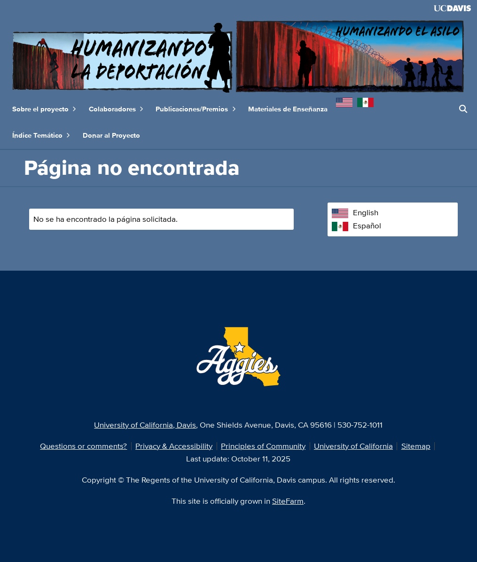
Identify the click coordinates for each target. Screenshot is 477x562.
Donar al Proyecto (111, 135)
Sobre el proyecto (44, 109)
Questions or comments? (83, 446)
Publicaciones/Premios (196, 109)
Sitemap (415, 446)
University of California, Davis (145, 424)
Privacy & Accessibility (173, 446)
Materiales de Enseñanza (288, 109)
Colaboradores (116, 109)
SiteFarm (288, 501)
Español (356, 225)
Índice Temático (41, 136)
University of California (353, 446)
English (355, 212)
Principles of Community (263, 446)
